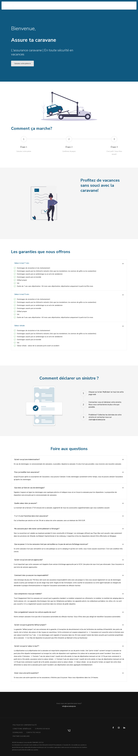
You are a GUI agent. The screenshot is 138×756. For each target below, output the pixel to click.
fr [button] (124, 4)
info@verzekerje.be (69, 706)
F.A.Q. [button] (48, 4)
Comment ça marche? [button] (27, 4)
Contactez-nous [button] (59, 4)
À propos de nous (42, 729)
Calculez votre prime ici (22, 63)
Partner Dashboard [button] (21, 736)
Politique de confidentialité (25, 725)
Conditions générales (22, 729)
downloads (18, 732)
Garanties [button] (40, 4)
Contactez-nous (33, 732)
